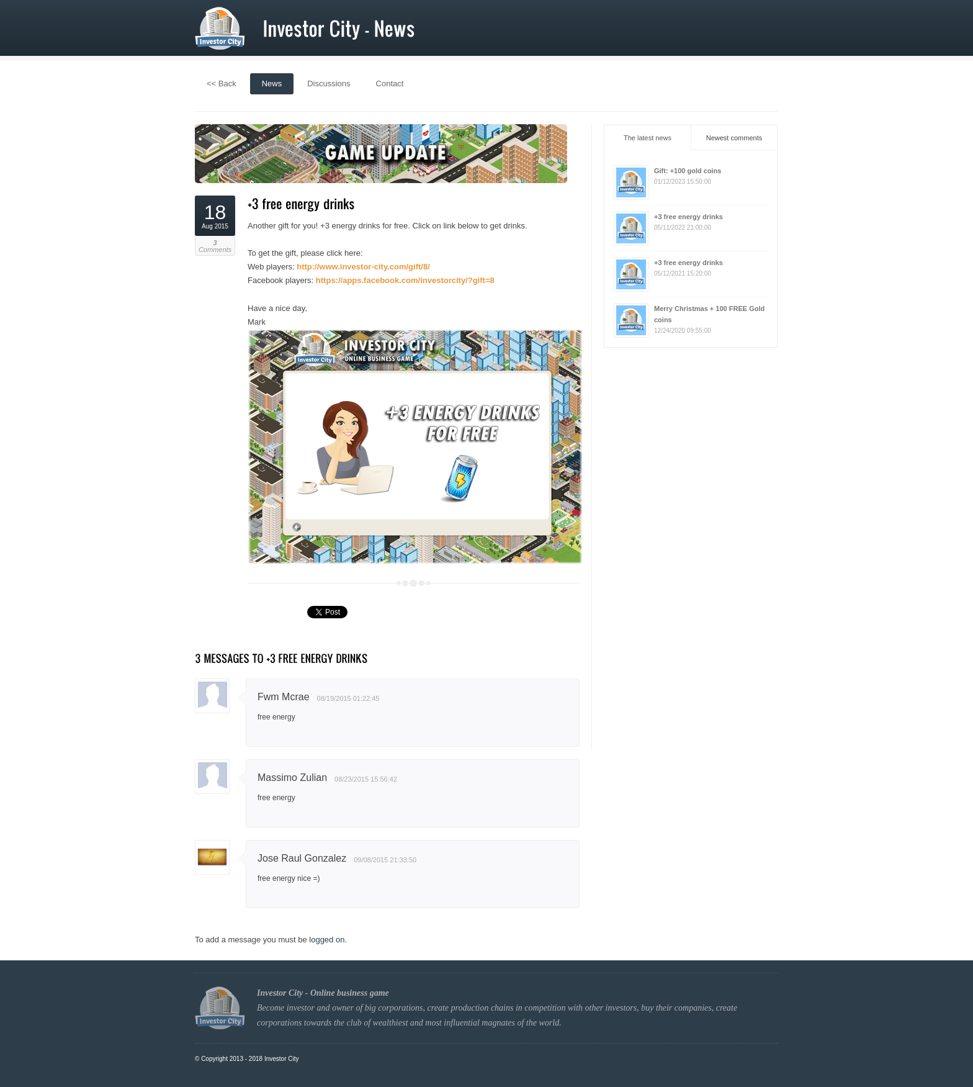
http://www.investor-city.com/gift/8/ (363, 266)
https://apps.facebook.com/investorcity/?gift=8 (405, 280)
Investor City (281, 1058)
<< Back (221, 83)
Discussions (328, 83)
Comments (215, 246)
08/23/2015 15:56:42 (365, 779)
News (272, 83)
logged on (326, 939)
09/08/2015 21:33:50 (385, 860)
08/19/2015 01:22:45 (348, 698)
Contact (390, 83)
